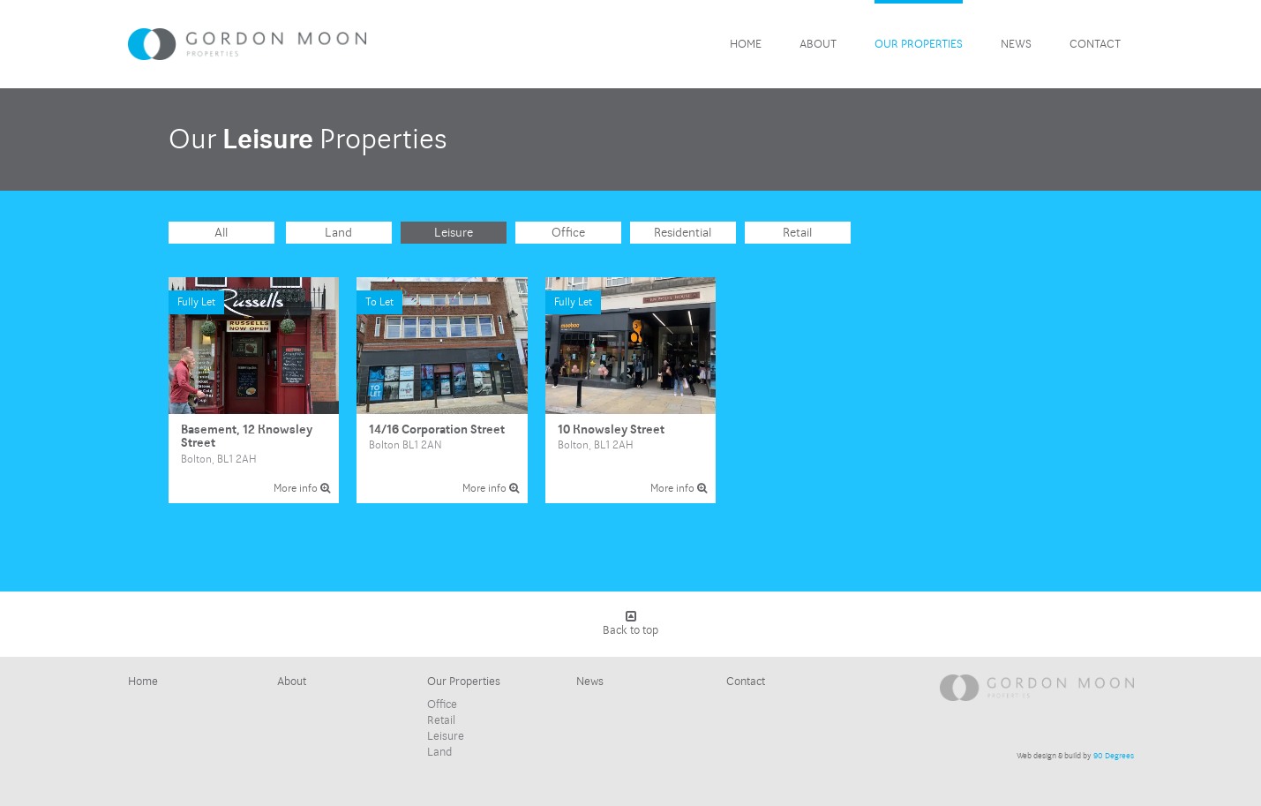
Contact (1095, 44)
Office (568, 232)
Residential (682, 232)
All (221, 232)
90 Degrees (1113, 755)
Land (338, 232)
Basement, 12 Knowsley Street (254, 390)
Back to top (630, 623)
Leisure (453, 232)
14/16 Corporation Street (442, 390)
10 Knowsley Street (631, 390)
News (1016, 44)
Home (746, 44)
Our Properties (918, 44)
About (818, 44)
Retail (797, 232)
